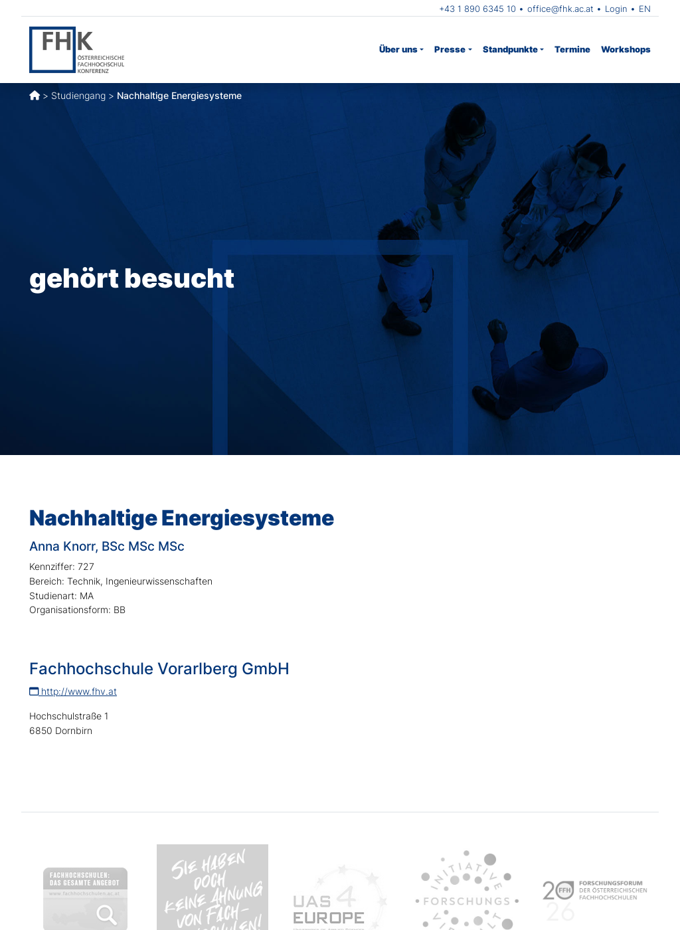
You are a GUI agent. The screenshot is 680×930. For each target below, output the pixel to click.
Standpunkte (510, 49)
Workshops (626, 49)
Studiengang (78, 95)
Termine (572, 49)
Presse (450, 49)
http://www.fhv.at (73, 691)
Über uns (398, 49)
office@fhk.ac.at (560, 8)
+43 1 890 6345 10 (477, 8)
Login (616, 8)
